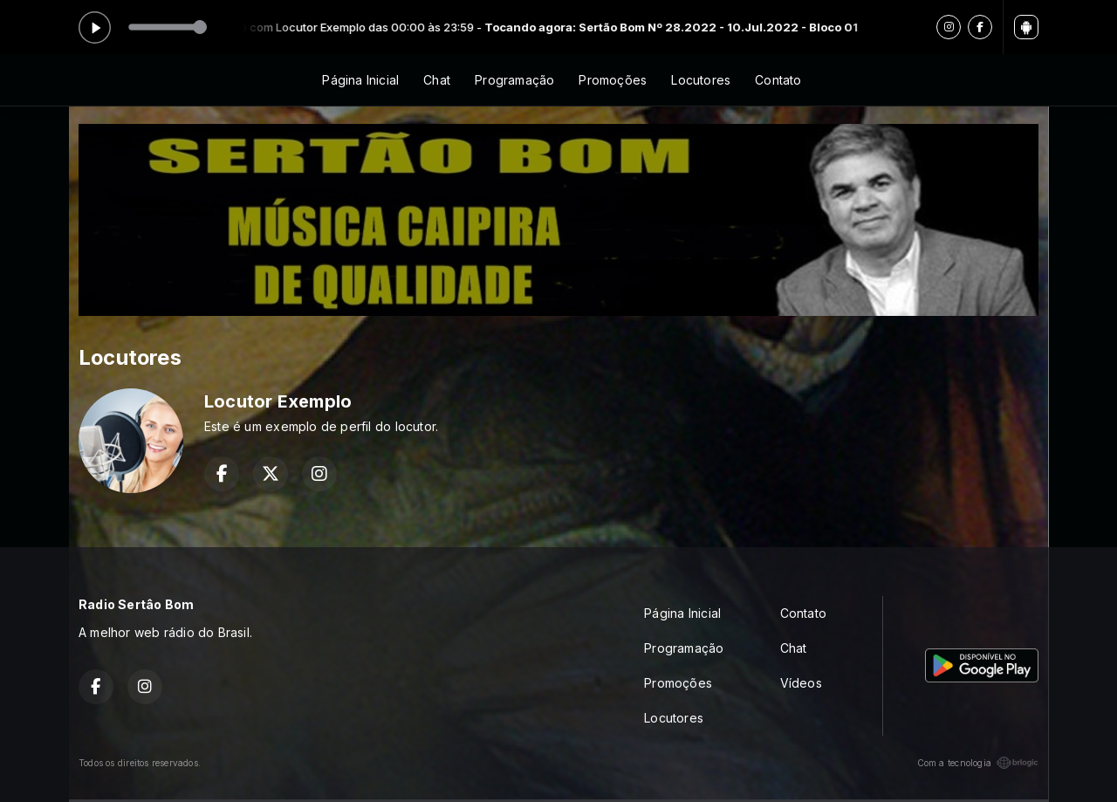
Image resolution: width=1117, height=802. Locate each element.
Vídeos (801, 682)
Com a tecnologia (977, 763)
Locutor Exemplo (278, 401)
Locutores (700, 79)
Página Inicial (360, 79)
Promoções (613, 79)
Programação (514, 79)
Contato (778, 79)
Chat (436, 79)
